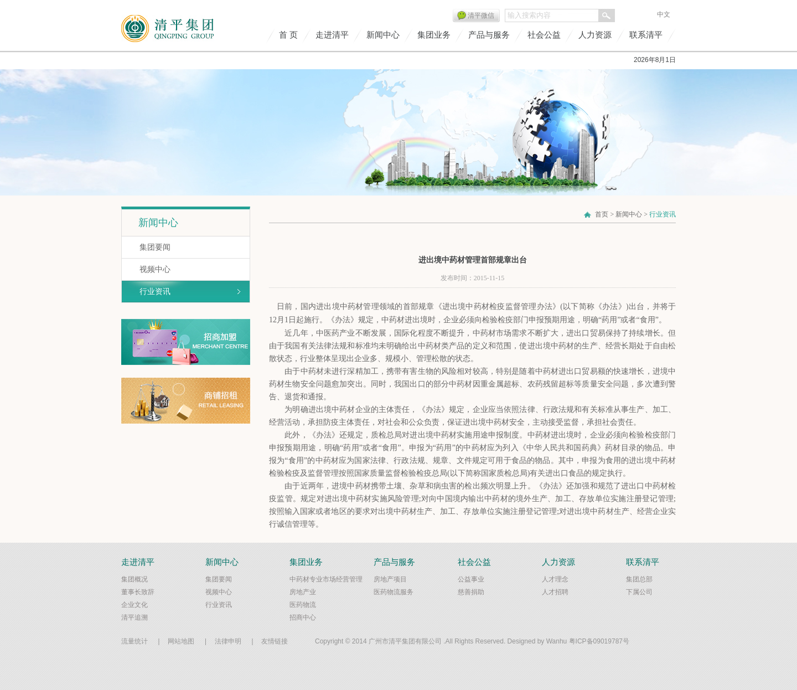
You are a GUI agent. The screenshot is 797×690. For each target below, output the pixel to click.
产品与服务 (489, 34)
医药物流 (302, 605)
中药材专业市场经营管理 (326, 579)
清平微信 (481, 15)
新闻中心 (383, 34)
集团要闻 (154, 247)
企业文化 (134, 605)
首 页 (288, 34)
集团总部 (639, 579)
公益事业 (471, 579)
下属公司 (639, 592)
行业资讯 (154, 291)
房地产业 (302, 592)
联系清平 (646, 34)
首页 (601, 214)
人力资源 (595, 34)
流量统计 (134, 641)
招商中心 (302, 617)
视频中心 (154, 269)
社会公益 (544, 34)
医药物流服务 (393, 592)
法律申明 (228, 641)
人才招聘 (555, 592)
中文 (663, 14)
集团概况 (134, 579)
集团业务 (434, 34)
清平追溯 (134, 617)
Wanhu (556, 641)
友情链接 (274, 641)
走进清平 (332, 34)
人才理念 (555, 579)
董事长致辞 (137, 592)
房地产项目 (390, 579)
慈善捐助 (471, 592)
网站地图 (181, 641)
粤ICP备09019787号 (599, 641)
